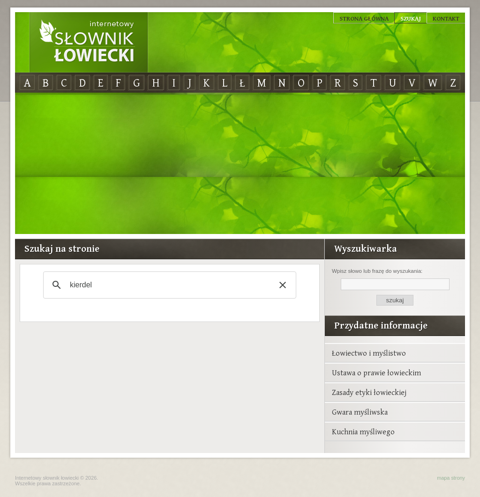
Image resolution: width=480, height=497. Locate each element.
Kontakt (446, 18)
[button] (282, 285)
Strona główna (364, 18)
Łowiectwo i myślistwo (369, 352)
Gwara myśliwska (360, 411)
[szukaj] (168, 285)
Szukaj (410, 18)
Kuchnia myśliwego (363, 431)
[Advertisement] (240, 163)
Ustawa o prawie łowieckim (376, 372)
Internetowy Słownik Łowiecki (88, 42)
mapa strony (451, 478)
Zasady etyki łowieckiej (369, 392)
